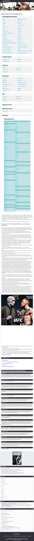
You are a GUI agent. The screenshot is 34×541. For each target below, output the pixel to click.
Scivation (2, 486)
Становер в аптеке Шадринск (7, 526)
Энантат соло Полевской (18, 231)
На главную (6, 536)
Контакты (28, 536)
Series (2, 494)
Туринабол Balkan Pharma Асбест (6, 514)
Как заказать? (10, 536)
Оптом (25, 536)
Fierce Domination (3, 478)
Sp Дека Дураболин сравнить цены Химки (8, 366)
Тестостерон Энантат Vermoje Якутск (7, 363)
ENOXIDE (2, 493)
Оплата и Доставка (17, 536)
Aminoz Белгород (5, 513)
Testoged (2, 490)
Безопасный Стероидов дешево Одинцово (7, 517)
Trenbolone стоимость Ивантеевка (7, 521)
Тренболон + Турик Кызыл (5, 518)
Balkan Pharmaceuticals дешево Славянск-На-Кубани (10, 527)
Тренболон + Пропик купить (6, 529)
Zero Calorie (2, 489)
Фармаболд (2, 479)
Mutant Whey (3, 482)
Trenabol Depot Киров (5, 360)
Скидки (22, 536)
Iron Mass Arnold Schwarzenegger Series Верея (7, 510)
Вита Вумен (2, 497)
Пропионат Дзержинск (4, 522)
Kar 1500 (2, 498)
